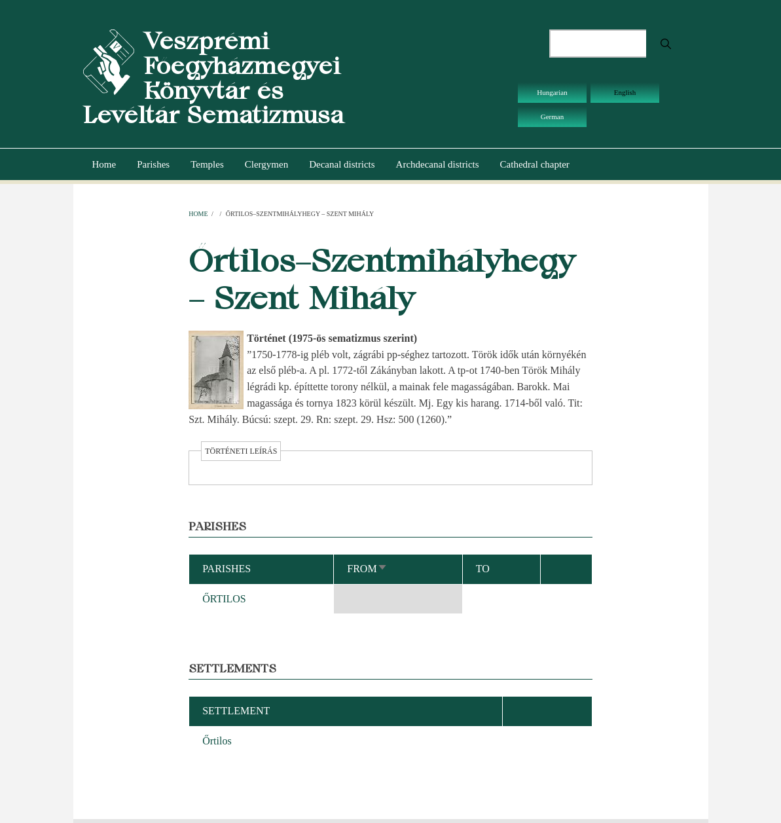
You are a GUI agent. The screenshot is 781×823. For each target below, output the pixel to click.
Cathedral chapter (535, 164)
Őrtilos (216, 740)
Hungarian (552, 92)
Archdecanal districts (437, 164)
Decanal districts (341, 164)
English (625, 92)
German (552, 116)
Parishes (153, 164)
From (367, 568)
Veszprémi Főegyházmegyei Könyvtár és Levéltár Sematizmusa (213, 78)
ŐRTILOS (224, 598)
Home (104, 164)
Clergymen (266, 164)
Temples (207, 164)
